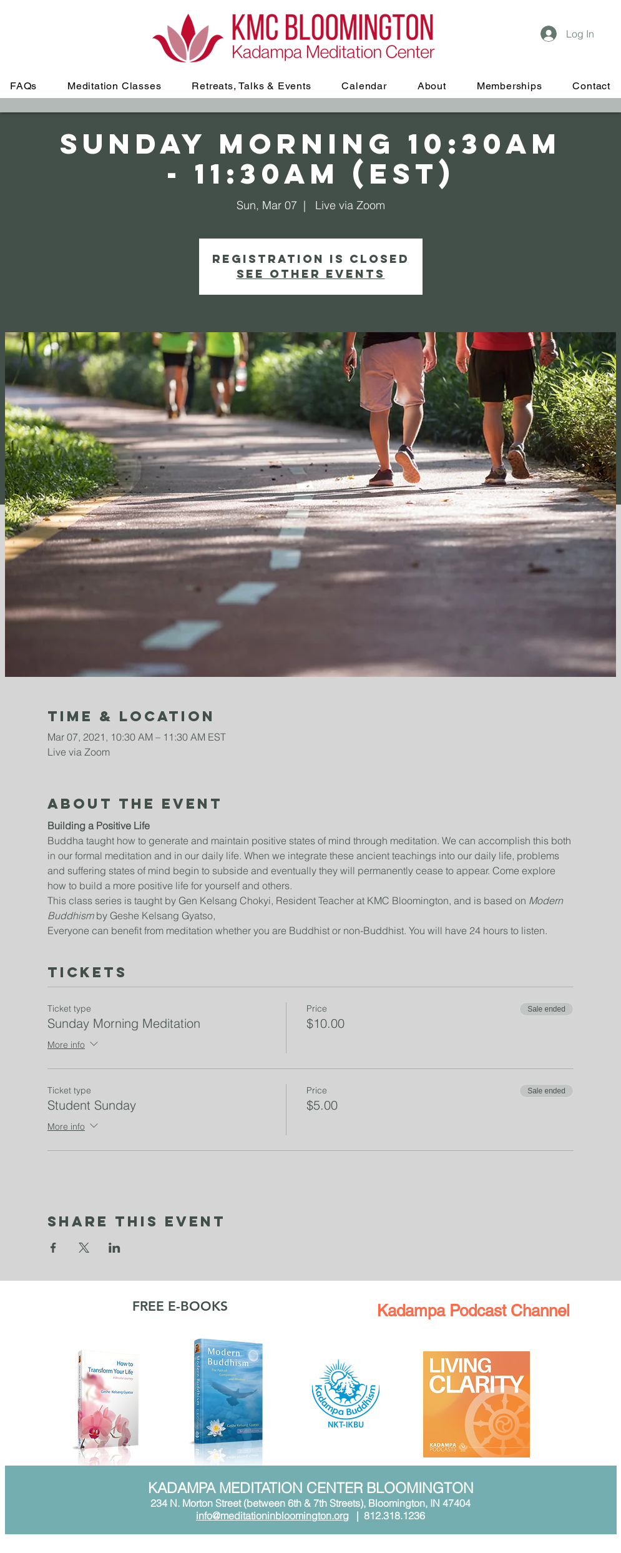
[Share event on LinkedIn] (114, 1248)
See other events (311, 274)
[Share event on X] (84, 1248)
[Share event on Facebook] (53, 1248)
